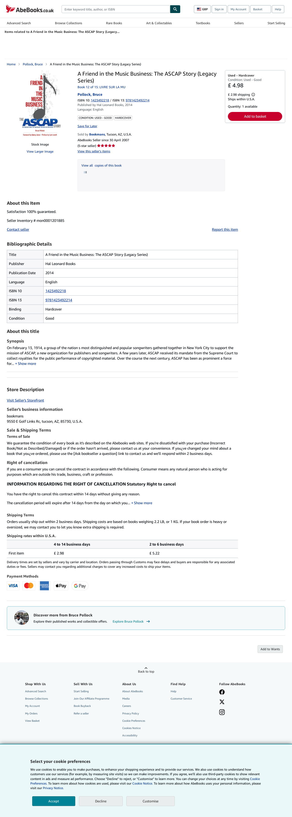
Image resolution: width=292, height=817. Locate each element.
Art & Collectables (159, 23)
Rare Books (114, 23)
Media (126, 698)
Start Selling (276, 23)
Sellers (239, 23)
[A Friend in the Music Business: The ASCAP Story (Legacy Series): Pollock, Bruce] (40, 104)
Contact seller (18, 229)
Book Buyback (82, 706)
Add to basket (255, 116)
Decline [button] (101, 801)
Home (11, 64)
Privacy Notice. (53, 788)
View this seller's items (94, 151)
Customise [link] (151, 801)
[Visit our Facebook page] (222, 692)
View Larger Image (40, 151)
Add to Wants (270, 649)
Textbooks (203, 23)
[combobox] (116, 9)
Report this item (225, 229)
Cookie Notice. (142, 783)
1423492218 (100, 100)
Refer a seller (81, 713)
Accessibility (129, 735)
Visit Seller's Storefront (25, 400)
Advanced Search (19, 23)
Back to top (146, 671)
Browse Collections (68, 23)
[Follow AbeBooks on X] (222, 702)
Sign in (219, 9)
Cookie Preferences (133, 720)
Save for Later (87, 126)
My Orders (31, 713)
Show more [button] (27, 363)
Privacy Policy (130, 713)
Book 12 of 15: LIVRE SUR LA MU (101, 87)
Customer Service (181, 698)
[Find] (175, 9)
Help (278, 9)
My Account (238, 9)
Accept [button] (53, 801)
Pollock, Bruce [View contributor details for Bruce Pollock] (33, 64)
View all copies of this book (101, 165)
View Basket (32, 720)
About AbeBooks (132, 691)
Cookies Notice (131, 728)
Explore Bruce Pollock (132, 621)
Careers (126, 706)
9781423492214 (58, 300)
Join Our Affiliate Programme (91, 698)
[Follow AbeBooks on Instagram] (222, 712)
